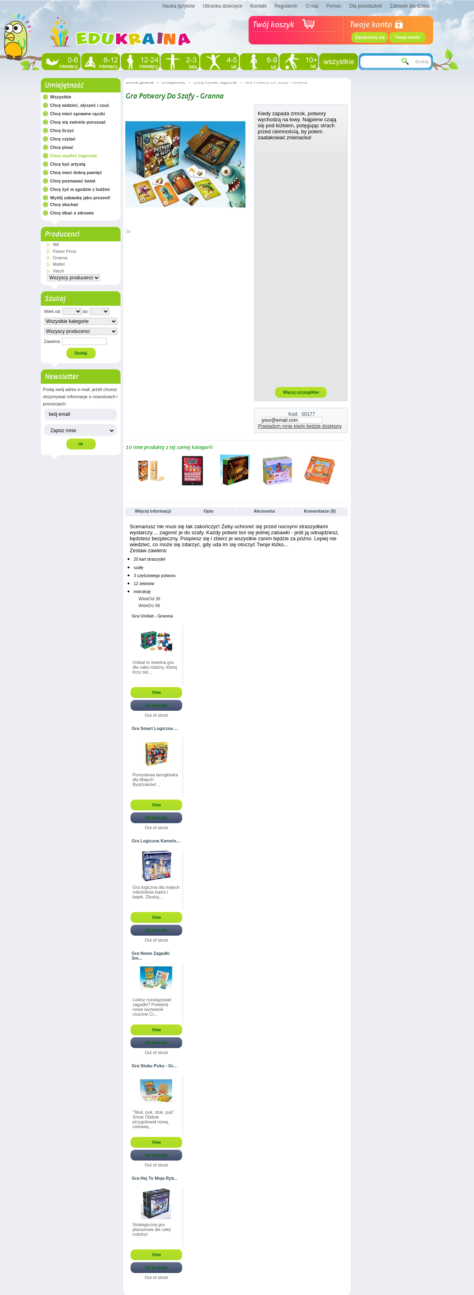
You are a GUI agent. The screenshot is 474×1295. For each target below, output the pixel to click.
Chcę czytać (63, 138)
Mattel (59, 264)
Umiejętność (63, 85)
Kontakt (258, 6)
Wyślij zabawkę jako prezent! (80, 197)
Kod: (293, 414)
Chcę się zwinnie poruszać (78, 122)
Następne (345, 470)
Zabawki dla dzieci (409, 6)
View (156, 692)
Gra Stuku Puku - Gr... (154, 1065)
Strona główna (139, 82)
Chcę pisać (61, 147)
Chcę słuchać (64, 204)
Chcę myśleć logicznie (73, 155)
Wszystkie (60, 96)
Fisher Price (64, 251)
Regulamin (286, 6)
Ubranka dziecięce (222, 6)
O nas (311, 6)
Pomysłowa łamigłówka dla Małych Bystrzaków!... (155, 779)
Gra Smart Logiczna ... (155, 728)
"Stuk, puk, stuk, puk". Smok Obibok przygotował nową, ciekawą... (154, 1119)
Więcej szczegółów (301, 392)
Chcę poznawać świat (72, 180)
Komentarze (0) (319, 511)
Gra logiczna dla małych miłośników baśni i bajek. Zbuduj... (156, 892)
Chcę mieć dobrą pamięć (76, 172)
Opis (208, 511)
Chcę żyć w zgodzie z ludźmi (80, 189)
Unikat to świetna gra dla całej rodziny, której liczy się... (155, 667)
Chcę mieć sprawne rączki (77, 113)
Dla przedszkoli (365, 6)
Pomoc (333, 6)
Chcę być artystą (67, 164)
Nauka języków (179, 6)
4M (56, 244)
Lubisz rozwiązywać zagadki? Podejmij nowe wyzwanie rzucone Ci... (152, 1006)
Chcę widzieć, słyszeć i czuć (79, 105)
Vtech (58, 271)
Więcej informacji (153, 511)
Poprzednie (127, 470)
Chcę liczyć (62, 130)
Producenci (61, 234)
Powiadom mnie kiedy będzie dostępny (300, 426)
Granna (60, 257)
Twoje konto (407, 37)
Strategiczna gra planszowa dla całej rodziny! (152, 1229)
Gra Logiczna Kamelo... (156, 840)
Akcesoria (264, 511)
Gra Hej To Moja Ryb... (155, 1178)
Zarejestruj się (370, 37)
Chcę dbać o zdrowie (72, 212)
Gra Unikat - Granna (152, 615)
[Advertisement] (301, 263)
